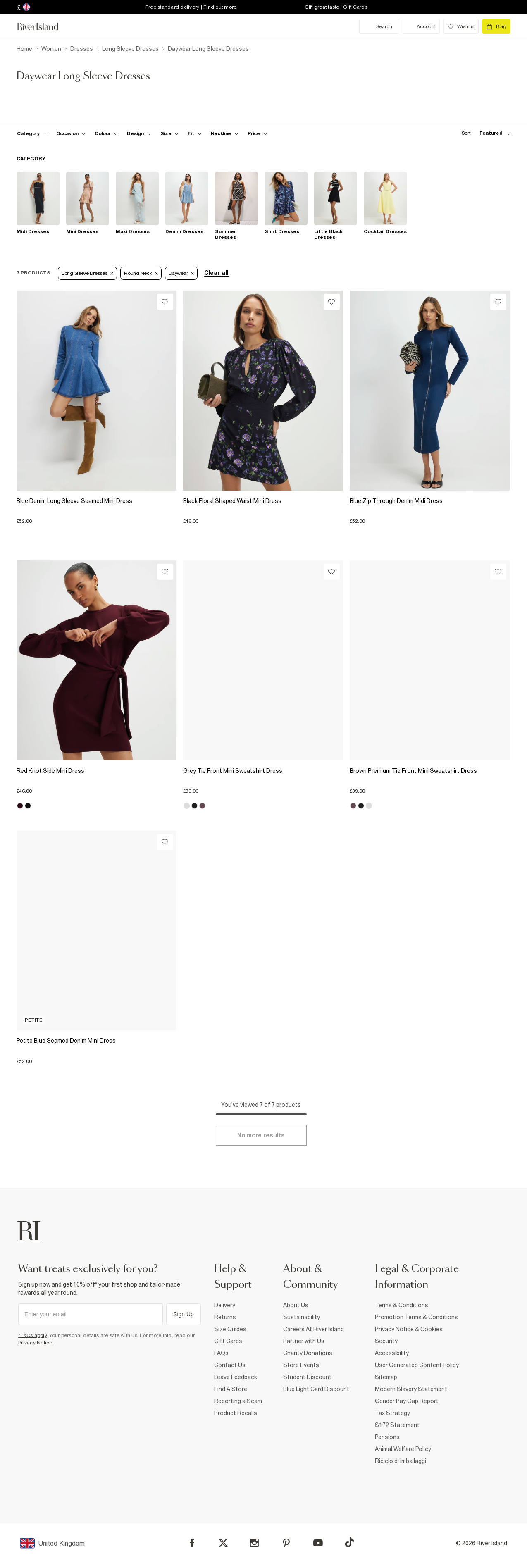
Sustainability (301, 1317)
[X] (223, 1543)
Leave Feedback (235, 1377)
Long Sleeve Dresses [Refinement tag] (87, 273)
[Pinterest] (286, 1543)
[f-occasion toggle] (71, 133)
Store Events (301, 1365)
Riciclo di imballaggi (400, 1461)
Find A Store (230, 1389)
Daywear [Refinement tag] (181, 273)
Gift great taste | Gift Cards (336, 7)
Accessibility (392, 1353)
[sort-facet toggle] (484, 133)
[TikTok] (349, 1542)
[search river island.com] (379, 26)
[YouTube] (318, 1543)
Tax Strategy (392, 1413)
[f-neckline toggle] (225, 133)
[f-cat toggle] (32, 133)
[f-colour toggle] (106, 133)
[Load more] (261, 1135)
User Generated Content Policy (417, 1365)
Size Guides (230, 1329)
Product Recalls (235, 1413)
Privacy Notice (35, 1343)
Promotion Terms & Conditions (416, 1317)
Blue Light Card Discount (316, 1389)
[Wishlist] (165, 302)
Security (386, 1341)
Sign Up (183, 1314)
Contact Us (230, 1365)
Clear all (216, 272)
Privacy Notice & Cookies (409, 1329)
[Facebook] (192, 1543)
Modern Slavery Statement (411, 1389)
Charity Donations (307, 1353)
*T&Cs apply (32, 1335)
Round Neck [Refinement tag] (141, 273)
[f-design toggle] (139, 133)
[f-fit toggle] (194, 133)
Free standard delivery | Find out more (191, 7)
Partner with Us (303, 1341)
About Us (295, 1305)
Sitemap (386, 1377)
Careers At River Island (313, 1329)
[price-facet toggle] (257, 133)
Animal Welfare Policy (403, 1449)
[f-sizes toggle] (170, 133)
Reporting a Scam (238, 1401)
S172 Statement (397, 1425)
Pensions (387, 1437)
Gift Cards (228, 1341)
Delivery (224, 1305)
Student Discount (307, 1377)
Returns (225, 1317)
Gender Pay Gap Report (407, 1401)
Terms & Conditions (401, 1305)
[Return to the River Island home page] (44, 26)
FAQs (221, 1353)
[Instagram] (254, 1543)
